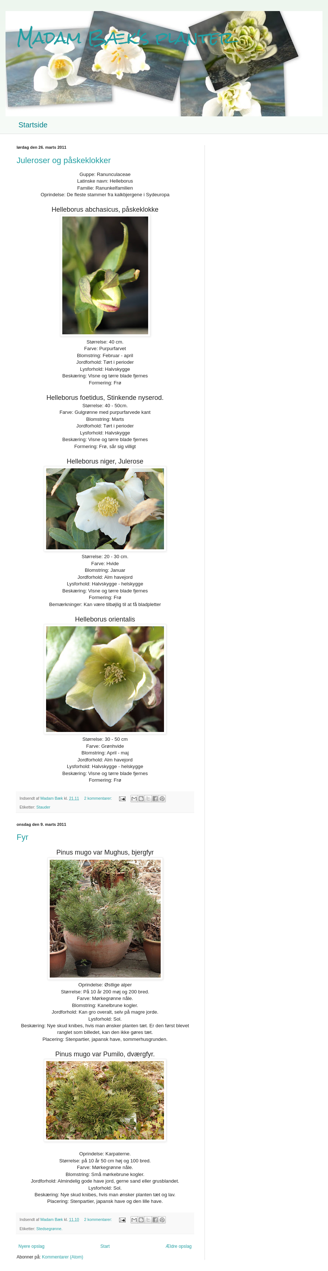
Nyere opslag (31, 1246)
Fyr (22, 837)
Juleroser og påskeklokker (64, 160)
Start (104, 1246)
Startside (33, 125)
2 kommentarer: (98, 798)
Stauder (43, 807)
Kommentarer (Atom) (62, 1257)
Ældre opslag (178, 1246)
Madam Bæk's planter (125, 37)
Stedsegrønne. (49, 1228)
